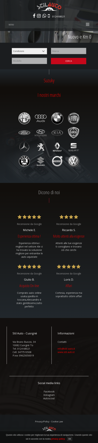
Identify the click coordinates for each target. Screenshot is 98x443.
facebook (49, 391)
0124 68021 (58, 16)
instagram (49, 395)
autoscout (49, 398)
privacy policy (58, 439)
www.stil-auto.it (66, 352)
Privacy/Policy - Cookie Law (49, 421)
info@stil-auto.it (66, 348)
